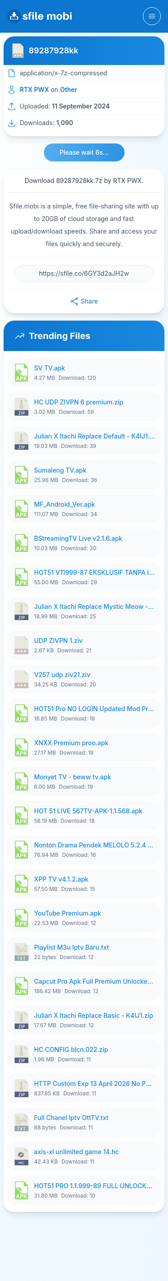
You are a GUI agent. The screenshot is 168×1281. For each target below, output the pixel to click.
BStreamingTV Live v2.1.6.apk (78, 538)
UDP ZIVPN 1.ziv (58, 640)
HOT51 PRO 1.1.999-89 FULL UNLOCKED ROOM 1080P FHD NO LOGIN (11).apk (94, 1186)
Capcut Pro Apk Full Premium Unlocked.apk (94, 981)
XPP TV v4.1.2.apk (61, 879)
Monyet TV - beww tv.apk (72, 777)
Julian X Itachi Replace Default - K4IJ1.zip (94, 436)
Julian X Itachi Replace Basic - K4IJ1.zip (93, 1015)
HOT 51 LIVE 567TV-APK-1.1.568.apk (88, 811)
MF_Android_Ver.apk (64, 504)
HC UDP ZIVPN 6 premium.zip (78, 402)
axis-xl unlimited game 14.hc (76, 1151)
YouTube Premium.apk (67, 913)
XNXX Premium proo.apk (71, 743)
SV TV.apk (49, 368)
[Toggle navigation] (152, 16)
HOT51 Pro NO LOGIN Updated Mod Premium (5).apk (94, 708)
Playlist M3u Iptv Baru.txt (71, 947)
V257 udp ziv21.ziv (62, 674)
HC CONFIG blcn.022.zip (71, 1049)
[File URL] (84, 273)
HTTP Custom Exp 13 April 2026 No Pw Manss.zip (94, 1083)
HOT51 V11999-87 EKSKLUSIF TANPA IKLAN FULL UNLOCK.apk (94, 572)
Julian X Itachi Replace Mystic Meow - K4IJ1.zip (94, 606)
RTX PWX (34, 89)
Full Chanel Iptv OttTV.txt (71, 1117)
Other (68, 89)
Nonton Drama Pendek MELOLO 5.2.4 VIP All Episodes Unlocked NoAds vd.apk (94, 845)
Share (84, 301)
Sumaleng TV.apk (60, 470)
